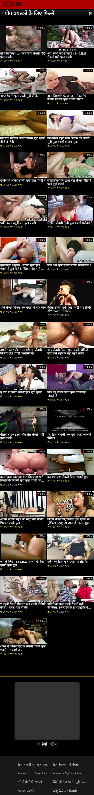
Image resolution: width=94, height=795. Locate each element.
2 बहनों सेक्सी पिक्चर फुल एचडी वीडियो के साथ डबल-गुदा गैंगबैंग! (22, 605)
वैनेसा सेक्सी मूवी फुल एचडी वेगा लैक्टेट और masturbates (69, 309)
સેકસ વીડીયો (26, 790)
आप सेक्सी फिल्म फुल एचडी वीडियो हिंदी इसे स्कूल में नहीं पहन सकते (67, 351)
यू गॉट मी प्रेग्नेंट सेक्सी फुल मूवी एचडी (21, 392)
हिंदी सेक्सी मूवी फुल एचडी (33, 764)
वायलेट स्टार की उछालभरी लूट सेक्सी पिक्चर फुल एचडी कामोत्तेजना (21, 351)
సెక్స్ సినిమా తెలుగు (65, 790)
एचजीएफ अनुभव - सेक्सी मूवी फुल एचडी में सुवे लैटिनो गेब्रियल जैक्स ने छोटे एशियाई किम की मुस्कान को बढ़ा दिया (22, 269)
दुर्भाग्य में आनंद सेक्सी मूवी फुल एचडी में (23, 180)
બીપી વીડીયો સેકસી (30, 782)
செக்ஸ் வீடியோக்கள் (67, 773)
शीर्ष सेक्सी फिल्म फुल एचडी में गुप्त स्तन (23, 307)
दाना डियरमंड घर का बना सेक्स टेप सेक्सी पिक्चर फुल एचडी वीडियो (66, 97)
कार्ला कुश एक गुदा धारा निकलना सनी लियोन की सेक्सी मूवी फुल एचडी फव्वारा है (23, 480)
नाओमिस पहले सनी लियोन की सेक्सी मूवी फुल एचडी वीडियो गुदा (68, 140)
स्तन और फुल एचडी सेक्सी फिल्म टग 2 (69, 265)
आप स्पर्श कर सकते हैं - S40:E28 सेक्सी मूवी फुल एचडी (67, 55)
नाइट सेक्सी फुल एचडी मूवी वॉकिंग (19, 96)
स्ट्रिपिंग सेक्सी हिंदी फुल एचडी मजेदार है (70, 223)
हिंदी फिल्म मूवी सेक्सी (66, 764)
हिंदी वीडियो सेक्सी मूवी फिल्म (70, 782)
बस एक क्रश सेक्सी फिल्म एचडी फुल (68, 477)
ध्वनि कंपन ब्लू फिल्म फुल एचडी (18, 223)
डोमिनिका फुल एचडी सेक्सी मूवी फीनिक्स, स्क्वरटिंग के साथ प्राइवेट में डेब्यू (67, 607)
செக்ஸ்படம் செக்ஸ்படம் (34, 773)
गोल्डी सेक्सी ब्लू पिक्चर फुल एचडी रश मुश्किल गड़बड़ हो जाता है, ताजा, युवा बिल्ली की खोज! (68, 523)
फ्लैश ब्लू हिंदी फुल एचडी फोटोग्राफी (67, 561)
